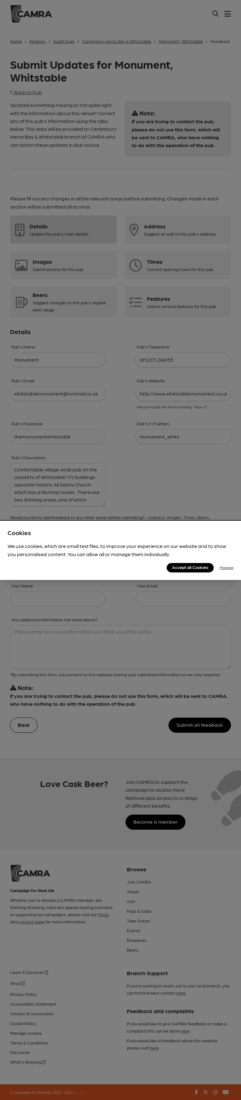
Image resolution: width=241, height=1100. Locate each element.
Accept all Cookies (190, 567)
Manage (226, 567)
